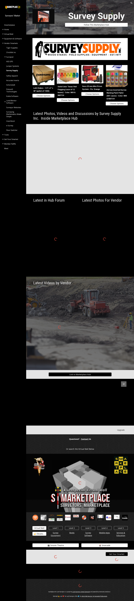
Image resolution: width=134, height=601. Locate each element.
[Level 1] (55, 528)
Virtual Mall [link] (8, 34)
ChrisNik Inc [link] (11, 52)
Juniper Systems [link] (12, 66)
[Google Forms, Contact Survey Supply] (80, 402)
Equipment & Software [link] (13, 39)
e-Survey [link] (9, 125)
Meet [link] (6, 148)
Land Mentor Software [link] (11, 101)
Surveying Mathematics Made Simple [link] (13, 114)
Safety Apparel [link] (12, 76)
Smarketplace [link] (9, 25)
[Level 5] (121, 528)
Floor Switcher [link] (11, 130)
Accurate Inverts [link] (12, 80)
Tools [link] (6, 135)
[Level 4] (104, 528)
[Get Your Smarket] (117, 554)
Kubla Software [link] (12, 96)
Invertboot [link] (10, 121)
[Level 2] (72, 528)
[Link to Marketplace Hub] (80, 374)
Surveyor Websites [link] (13, 107)
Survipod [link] (9, 57)
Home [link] (6, 29)
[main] (96, 16)
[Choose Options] (43, 96)
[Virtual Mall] (39, 528)
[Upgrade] (121, 430)
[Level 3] (88, 528)
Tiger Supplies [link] (12, 48)
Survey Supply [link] (12, 70)
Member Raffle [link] (10, 144)
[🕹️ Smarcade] (104, 545)
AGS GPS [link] (9, 61)
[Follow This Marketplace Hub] (96, 25)
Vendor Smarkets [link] (11, 43)
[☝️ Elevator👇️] (39, 534)
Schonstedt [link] (10, 85)
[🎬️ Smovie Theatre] (56, 545)
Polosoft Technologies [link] (11, 90)
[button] (131, 2)
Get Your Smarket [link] (11, 139)
